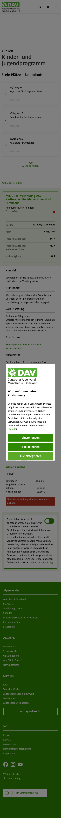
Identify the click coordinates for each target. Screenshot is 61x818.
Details (12, 429)
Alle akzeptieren (30, 456)
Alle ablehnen (30, 447)
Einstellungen (31, 437)
